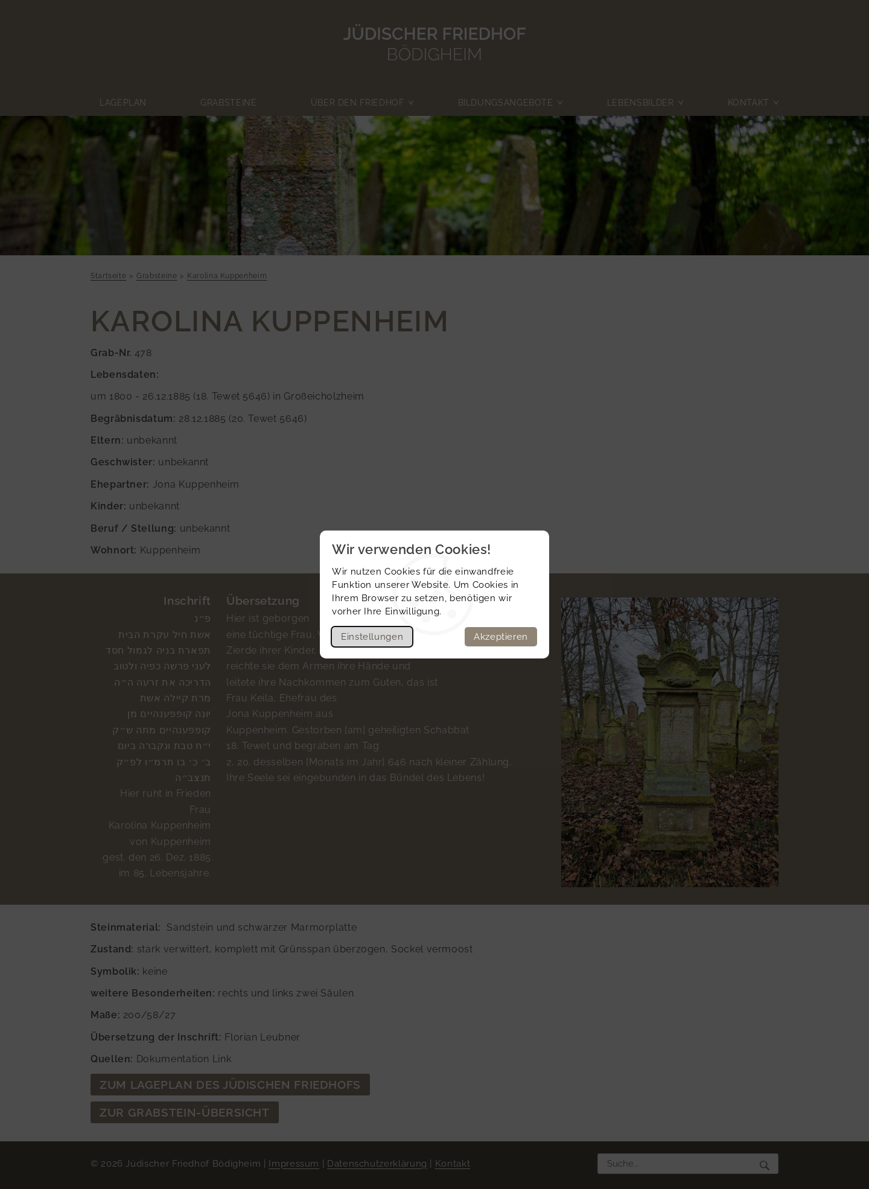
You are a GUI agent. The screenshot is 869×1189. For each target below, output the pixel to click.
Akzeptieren (501, 636)
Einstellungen (372, 636)
